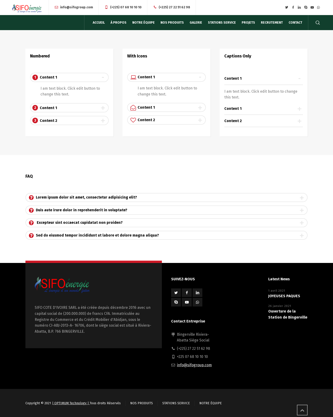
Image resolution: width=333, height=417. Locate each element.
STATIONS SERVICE (176, 403)
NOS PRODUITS (141, 403)
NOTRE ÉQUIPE (210, 403)
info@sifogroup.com (76, 7)
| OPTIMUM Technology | (71, 403)
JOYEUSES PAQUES (284, 296)
